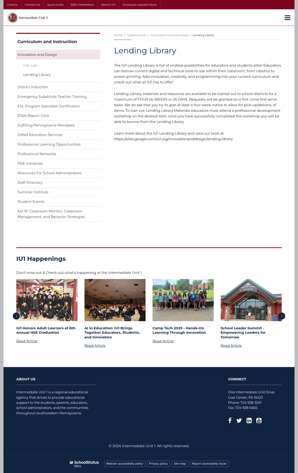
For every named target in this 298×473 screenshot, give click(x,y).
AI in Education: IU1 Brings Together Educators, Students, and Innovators (112, 332)
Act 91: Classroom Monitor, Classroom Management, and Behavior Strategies (51, 214)
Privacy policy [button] (158, 463)
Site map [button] (180, 463)
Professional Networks (36, 154)
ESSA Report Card (40, 116)
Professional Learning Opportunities (49, 144)
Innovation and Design (37, 54)
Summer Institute (32, 192)
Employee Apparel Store (140, 4)
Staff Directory (29, 182)
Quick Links (55, 4)
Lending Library (37, 74)
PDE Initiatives (30, 163)
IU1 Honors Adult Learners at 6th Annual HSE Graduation (45, 330)
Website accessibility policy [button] (124, 463)
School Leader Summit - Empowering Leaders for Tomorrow (243, 332)
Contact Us (32, 4)
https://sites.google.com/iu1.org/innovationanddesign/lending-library (173, 139)
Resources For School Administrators (49, 173)
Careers (12, 4)
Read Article (26, 341)
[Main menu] (288, 17)
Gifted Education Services (39, 135)
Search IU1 (108, 4)
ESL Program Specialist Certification (48, 106)
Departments (136, 35)
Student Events (30, 201)
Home (118, 35)
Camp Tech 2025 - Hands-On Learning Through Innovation (179, 330)
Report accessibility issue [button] (209, 463)
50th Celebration (82, 4)
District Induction (32, 87)
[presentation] (16, 316)
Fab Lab (30, 65)
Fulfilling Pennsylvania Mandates (46, 125)
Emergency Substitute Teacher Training (52, 96)
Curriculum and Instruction (170, 35)
